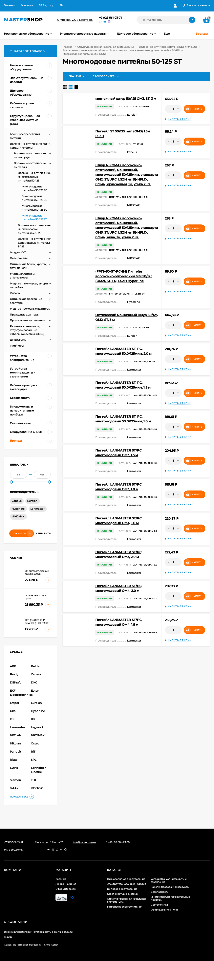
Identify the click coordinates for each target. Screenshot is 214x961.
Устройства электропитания (124, 906)
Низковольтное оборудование (126, 878)
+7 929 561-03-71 (110, 17)
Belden (36, 666)
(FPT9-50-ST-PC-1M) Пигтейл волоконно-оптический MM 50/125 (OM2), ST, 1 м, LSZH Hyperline (123, 276)
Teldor (14, 788)
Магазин (27, 5)
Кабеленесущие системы (122, 893)
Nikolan (15, 743)
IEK (12, 719)
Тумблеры (17, 345)
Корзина (60, 878)
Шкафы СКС (18, 339)
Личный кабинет (65, 883)
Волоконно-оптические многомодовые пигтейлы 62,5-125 (34, 229)
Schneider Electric (38, 770)
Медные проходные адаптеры (30, 308)
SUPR (14, 768)
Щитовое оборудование (122, 888)
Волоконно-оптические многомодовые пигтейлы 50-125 (145, 50)
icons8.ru (67, 931)
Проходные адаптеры (24, 314)
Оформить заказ (65, 888)
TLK (33, 780)
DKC (34, 682)
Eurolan (32, 500)
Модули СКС (18, 252)
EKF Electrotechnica (20, 693)
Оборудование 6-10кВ (164, 909)
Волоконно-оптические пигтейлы (84, 50)
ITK (33, 719)
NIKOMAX (18, 516)
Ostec (35, 743)
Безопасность (159, 891)
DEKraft (15, 682)
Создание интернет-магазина (22, 944)
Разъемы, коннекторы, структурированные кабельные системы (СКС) (27, 330)
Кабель (15, 293)
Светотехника (159, 904)
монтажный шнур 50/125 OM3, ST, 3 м (125, 99)
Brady (14, 674)
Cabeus (16, 500)
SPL (33, 759)
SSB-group (46, 5)
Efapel (14, 703)
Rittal (13, 759)
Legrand (37, 727)
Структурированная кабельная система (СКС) (105, 46)
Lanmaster (37, 508)
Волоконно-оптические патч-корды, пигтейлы (168, 46)
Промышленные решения (27, 320)
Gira (12, 711)
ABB (13, 666)
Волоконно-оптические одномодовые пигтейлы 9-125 (34, 242)
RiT (33, 751)
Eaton (35, 690)
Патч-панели (19, 258)
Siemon (15, 780)
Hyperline (18, 508)
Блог (63, 5)
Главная (9, 5)
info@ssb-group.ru (84, 842)
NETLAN (15, 735)
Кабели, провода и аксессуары (170, 886)
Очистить (43, 533)
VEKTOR (37, 788)
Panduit (15, 751)
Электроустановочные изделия (126, 883)
